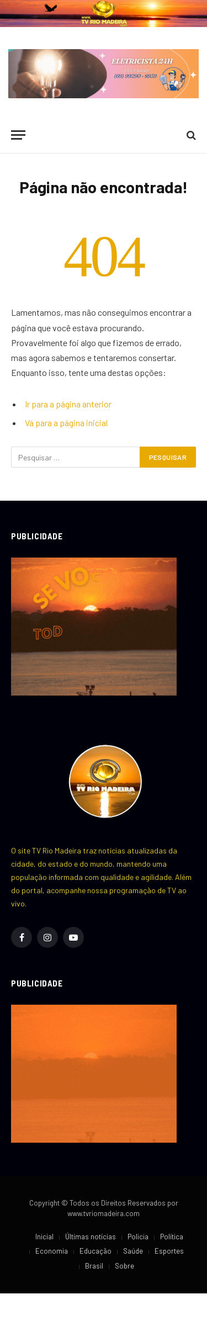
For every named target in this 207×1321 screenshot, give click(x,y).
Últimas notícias (90, 1236)
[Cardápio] (18, 135)
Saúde (133, 1250)
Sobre (124, 1265)
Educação (95, 1250)
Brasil (94, 1265)
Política (171, 1236)
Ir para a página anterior (68, 404)
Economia (51, 1250)
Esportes (169, 1250)
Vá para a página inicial (66, 422)
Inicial (44, 1236)
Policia (138, 1236)
